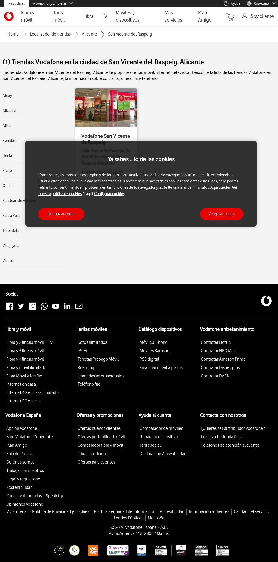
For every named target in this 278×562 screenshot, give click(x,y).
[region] (141, 184)
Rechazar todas (61, 213)
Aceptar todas (222, 213)
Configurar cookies (109, 193)
